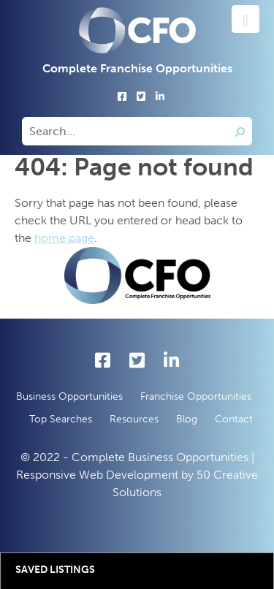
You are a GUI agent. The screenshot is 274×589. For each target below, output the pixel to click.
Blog (186, 419)
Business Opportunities (69, 396)
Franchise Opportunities (195, 396)
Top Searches (60, 419)
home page (64, 238)
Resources (134, 419)
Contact (234, 419)
